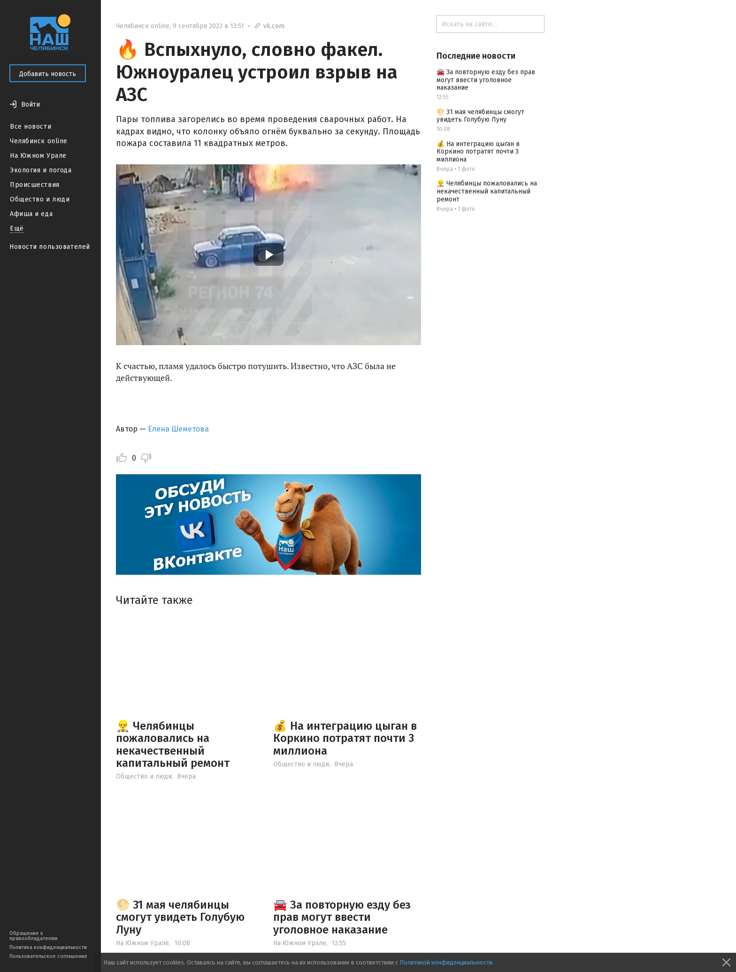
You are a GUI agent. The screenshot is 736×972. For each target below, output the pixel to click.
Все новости (30, 127)
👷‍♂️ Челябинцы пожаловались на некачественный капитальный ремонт (173, 744)
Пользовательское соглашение (48, 956)
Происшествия (35, 185)
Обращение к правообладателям (33, 936)
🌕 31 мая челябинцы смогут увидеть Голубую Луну (180, 917)
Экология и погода (41, 170)
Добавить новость (47, 74)
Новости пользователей (49, 247)
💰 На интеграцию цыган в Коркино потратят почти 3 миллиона (345, 738)
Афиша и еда (31, 214)
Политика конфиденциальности (48, 947)
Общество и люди (39, 199)
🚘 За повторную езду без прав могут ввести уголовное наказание (342, 917)
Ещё (17, 228)
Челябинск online (39, 141)
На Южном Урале (38, 156)
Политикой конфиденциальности (445, 962)
